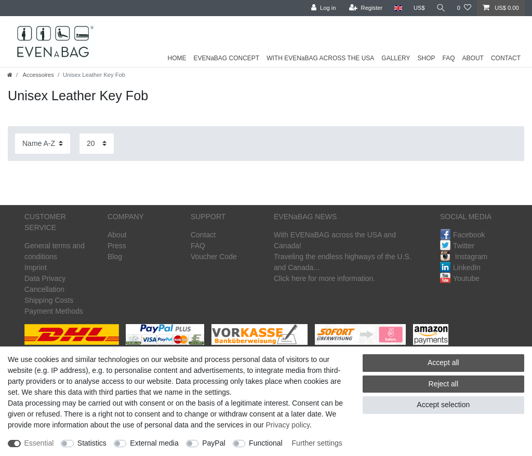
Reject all (444, 384)
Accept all (443, 362)
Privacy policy (288, 425)
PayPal (213, 443)
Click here (290, 278)
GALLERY (395, 58)
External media (154, 443)
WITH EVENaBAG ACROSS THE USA (320, 58)
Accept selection (443, 404)
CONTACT (506, 58)
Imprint (35, 267)
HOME (176, 58)
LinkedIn (460, 267)
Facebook (462, 235)
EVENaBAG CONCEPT (226, 58)
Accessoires (37, 75)
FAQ (449, 58)
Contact (203, 235)
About (117, 235)
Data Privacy (44, 278)
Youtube (460, 278)
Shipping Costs (48, 300)
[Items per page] (96, 143)
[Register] (366, 8)
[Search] (441, 8)
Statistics (92, 443)
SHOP (426, 58)
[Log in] (323, 8)
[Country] (397, 8)
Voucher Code (214, 256)
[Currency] (419, 8)
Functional (266, 443)
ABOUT (473, 58)
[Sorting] (42, 143)
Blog (115, 256)
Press (117, 246)
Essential (39, 443)
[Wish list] (464, 8)
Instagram (463, 256)
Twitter (457, 246)
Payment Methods (53, 311)
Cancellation (44, 289)
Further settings (317, 443)
